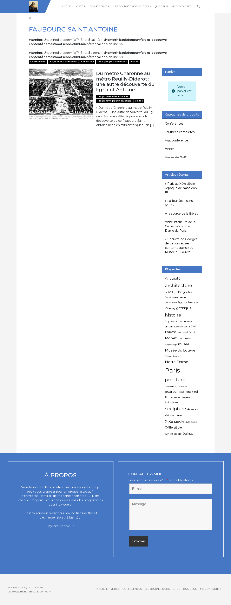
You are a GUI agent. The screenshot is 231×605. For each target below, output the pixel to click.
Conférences (99, 6)
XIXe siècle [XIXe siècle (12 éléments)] (175, 421)
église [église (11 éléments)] (188, 433)
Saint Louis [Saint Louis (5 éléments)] (171, 402)
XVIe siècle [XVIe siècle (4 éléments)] (191, 422)
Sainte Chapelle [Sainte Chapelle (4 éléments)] (181, 397)
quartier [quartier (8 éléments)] (171, 392)
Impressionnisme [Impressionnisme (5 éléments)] (175, 321)
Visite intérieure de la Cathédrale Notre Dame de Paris (180, 226)
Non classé (87, 61)
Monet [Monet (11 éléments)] (171, 338)
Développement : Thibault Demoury (29, 591)
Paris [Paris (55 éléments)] (172, 370)
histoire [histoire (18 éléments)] (173, 315)
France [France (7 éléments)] (193, 302)
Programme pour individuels (114, 100)
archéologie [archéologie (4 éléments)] (171, 292)
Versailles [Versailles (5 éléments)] (192, 409)
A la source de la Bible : (181, 213)
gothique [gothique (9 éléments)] (184, 308)
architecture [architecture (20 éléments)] (178, 285)
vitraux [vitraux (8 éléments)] (177, 415)
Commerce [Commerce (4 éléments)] (171, 302)
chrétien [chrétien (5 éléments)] (182, 297)
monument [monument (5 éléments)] (185, 338)
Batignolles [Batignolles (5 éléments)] (185, 292)
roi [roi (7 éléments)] (196, 392)
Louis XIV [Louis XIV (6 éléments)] (190, 326)
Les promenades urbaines (113, 96)
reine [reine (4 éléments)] (181, 392)
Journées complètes (179, 132)
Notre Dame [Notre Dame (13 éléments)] (176, 362)
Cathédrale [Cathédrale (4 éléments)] (171, 297)
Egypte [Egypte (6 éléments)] (182, 302)
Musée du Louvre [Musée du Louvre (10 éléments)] (180, 350)
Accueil (67, 6)
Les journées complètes (131, 6)
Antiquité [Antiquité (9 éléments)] (172, 278)
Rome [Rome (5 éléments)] (169, 397)
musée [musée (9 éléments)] (183, 344)
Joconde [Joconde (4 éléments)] (178, 326)
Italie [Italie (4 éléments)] (189, 321)
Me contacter (181, 6)
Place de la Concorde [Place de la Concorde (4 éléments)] (176, 386)
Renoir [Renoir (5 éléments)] (189, 391)
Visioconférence (176, 140)
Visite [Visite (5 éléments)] (168, 415)
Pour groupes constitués (112, 61)
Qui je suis (161, 6)
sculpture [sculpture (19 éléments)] (175, 408)
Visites (80, 6)
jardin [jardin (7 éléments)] (169, 326)
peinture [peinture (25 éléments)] (175, 379)
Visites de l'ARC (176, 157)
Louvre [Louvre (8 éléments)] (170, 332)
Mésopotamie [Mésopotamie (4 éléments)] (172, 356)
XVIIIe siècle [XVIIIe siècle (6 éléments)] (173, 433)
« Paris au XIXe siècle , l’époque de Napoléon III (181, 188)
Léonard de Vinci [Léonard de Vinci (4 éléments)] (186, 332)
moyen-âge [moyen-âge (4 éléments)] (171, 344)
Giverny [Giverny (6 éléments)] (170, 308)
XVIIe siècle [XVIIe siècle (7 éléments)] (173, 427)
